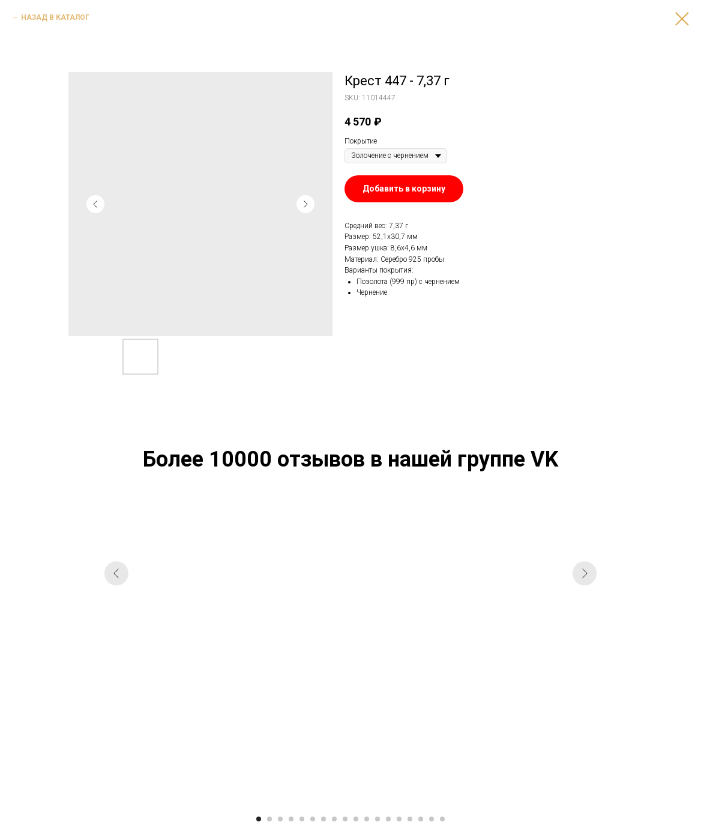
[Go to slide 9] (345, 819)
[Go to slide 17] (431, 819)
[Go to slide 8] (334, 819)
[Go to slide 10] (356, 819)
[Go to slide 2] (269, 819)
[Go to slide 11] (366, 819)
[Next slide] (585, 654)
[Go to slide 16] (420, 819)
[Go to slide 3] (280, 819)
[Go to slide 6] (312, 819)
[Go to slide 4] (291, 819)
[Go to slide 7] (323, 819)
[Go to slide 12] (377, 819)
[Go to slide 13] (388, 819)
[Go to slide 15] (410, 819)
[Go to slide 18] (442, 819)
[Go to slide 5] (301, 819)
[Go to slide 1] (258, 819)
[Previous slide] (116, 654)
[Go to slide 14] (399, 819)
